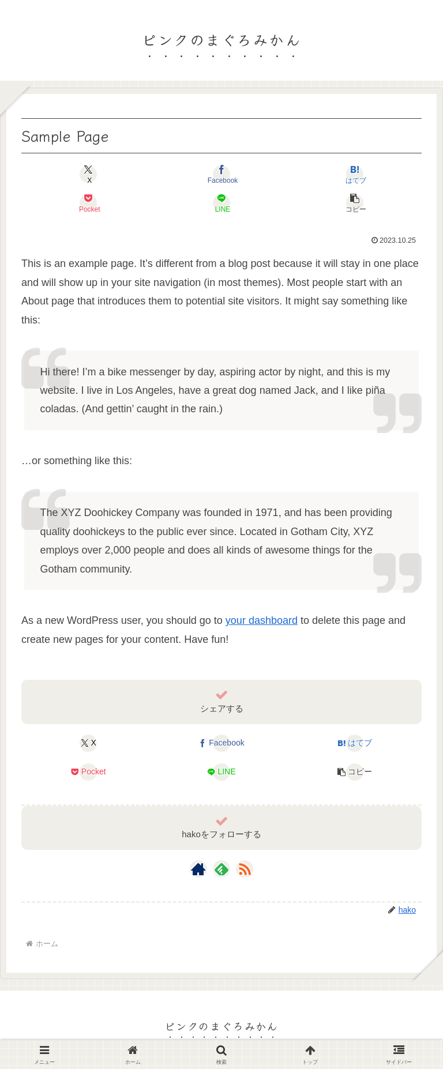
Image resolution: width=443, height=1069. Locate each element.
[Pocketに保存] (88, 202)
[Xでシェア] (88, 174)
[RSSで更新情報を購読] (244, 868)
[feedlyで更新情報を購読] (221, 868)
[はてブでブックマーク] (355, 174)
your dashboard (262, 620)
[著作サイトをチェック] (198, 868)
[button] (355, 202)
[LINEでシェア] (221, 202)
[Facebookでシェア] (221, 174)
